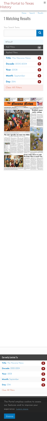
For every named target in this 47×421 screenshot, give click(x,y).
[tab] (23, 47)
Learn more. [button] (22, 409)
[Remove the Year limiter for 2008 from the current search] (23, 70)
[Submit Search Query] (39, 33)
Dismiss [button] (9, 416)
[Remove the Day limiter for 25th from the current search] (23, 82)
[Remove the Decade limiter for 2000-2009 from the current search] (23, 64)
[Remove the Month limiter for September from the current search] (23, 76)
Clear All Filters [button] (14, 87)
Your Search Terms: (12, 28)
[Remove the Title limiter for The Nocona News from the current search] (23, 58)
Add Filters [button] (23, 47)
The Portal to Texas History (17, 5)
